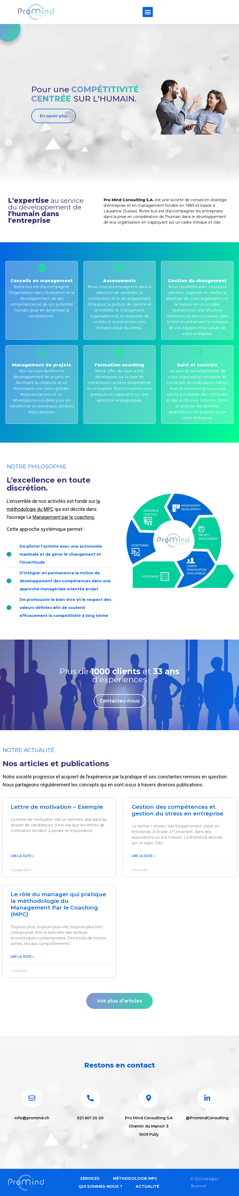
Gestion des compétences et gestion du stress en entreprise (177, 810)
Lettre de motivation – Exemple (57, 806)
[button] (148, 12)
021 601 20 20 (90, 1118)
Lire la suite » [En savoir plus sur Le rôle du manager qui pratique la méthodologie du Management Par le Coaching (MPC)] (22, 957)
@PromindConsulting (207, 1118)
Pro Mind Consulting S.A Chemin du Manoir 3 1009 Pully (149, 1126)
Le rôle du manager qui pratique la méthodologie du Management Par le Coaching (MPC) (58, 904)
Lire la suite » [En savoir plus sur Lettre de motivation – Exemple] (22, 856)
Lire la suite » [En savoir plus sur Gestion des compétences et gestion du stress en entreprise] (143, 856)
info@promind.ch (31, 1118)
